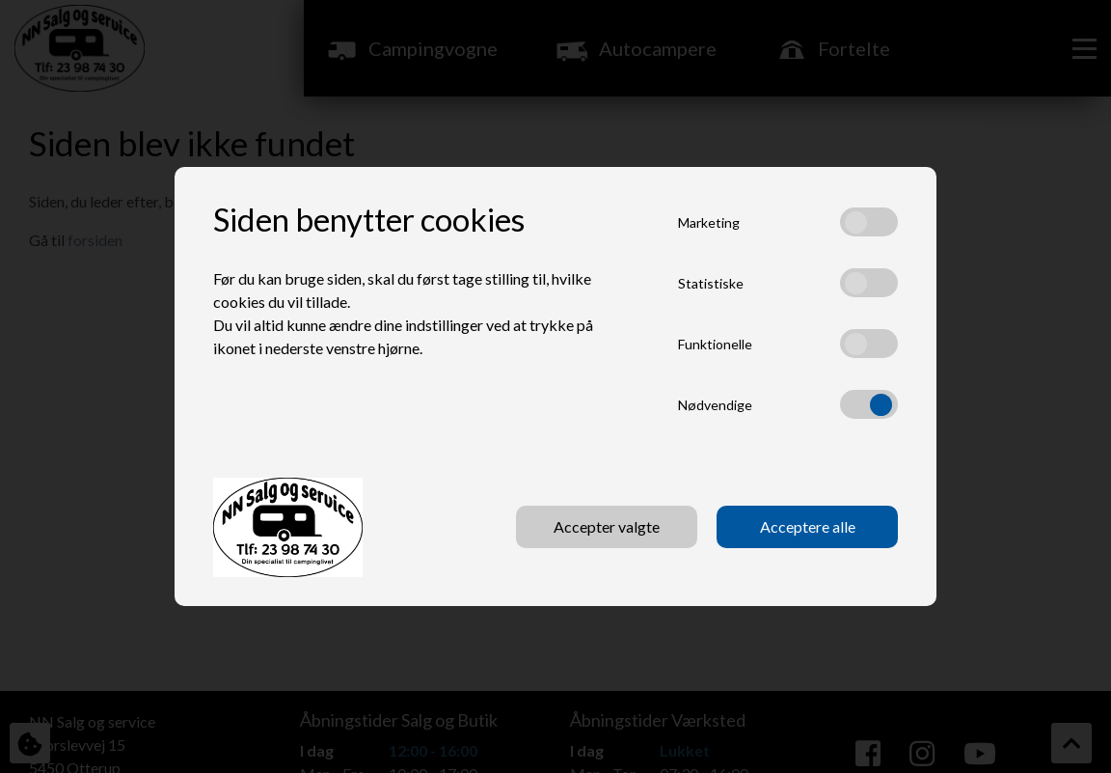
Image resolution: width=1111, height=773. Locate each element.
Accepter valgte (607, 526)
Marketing (709, 222)
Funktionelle (715, 344)
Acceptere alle (807, 526)
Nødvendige (715, 405)
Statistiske (711, 283)
